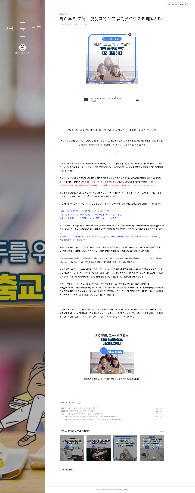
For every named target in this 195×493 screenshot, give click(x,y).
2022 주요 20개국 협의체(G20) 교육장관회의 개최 (85, 411)
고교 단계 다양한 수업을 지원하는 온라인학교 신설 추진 (87, 408)
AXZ (119, 490)
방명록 (17, 487)
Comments (74, 469)
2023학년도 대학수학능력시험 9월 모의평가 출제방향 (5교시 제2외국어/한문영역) (96, 417)
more (170, 432)
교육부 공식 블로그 (22, 32)
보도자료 (72, 14)
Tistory (133, 490)
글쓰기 (7, 487)
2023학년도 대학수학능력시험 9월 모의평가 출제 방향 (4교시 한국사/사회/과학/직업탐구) (98, 420)
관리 (38, 487)
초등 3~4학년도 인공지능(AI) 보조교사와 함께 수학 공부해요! (89, 414)
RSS (27, 487)
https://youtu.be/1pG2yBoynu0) (148, 185)
